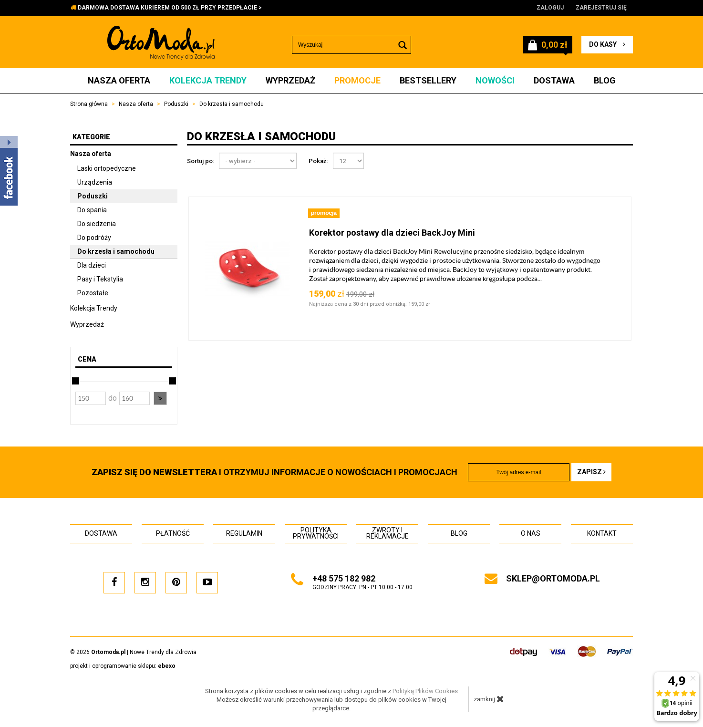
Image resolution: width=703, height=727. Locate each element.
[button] (160, 398)
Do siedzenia (96, 224)
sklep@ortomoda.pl (553, 578)
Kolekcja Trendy (208, 80)
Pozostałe (92, 293)
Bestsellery (428, 80)
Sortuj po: (200, 161)
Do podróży (94, 237)
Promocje (357, 80)
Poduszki (92, 196)
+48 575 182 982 (343, 578)
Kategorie (91, 137)
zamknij (489, 699)
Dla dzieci (91, 265)
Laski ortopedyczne (106, 168)
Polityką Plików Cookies (425, 691)
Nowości (495, 80)
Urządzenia (94, 182)
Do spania (92, 210)
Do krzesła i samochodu (116, 251)
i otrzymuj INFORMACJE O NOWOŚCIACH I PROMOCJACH (274, 472)
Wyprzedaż (290, 80)
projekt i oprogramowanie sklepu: (123, 666)
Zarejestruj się (601, 7)
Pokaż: (318, 161)
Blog (605, 80)
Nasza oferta (119, 80)
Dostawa (554, 80)
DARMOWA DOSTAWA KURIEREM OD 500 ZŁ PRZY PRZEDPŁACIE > (170, 7)
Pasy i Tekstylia (100, 279)
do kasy (607, 44)
